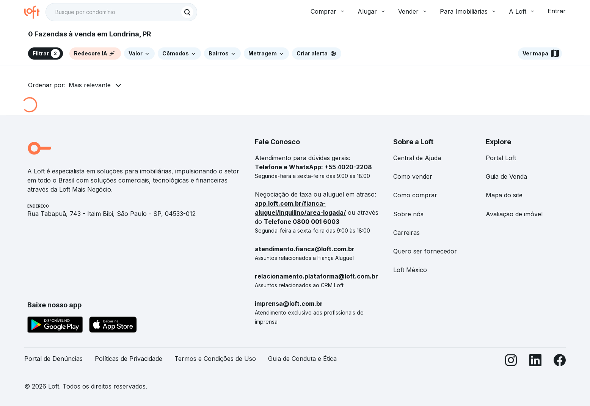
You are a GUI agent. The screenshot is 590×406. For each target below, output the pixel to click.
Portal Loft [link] (501, 158)
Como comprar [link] (415, 195)
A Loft (522, 11)
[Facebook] (560, 362)
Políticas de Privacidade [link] (128, 358)
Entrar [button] (557, 11)
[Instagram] (511, 362)
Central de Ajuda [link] (417, 158)
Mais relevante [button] (90, 85)
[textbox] (121, 12)
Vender (413, 11)
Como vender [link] (412, 176)
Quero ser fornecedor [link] (425, 251)
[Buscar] (187, 12)
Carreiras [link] (406, 232)
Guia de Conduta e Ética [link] (302, 358)
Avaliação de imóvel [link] (514, 214)
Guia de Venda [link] (506, 176)
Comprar (328, 11)
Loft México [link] (410, 270)
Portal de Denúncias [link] (53, 358)
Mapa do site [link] (504, 195)
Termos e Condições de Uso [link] (215, 358)
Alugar (372, 11)
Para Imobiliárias (468, 11)
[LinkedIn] (535, 362)
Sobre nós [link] (408, 214)
